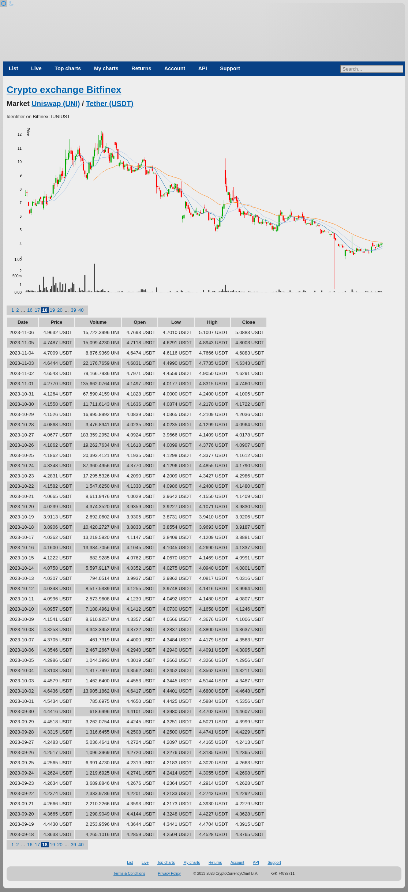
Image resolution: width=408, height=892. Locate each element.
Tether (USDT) (110, 104)
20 (59, 310)
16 (29, 310)
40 (80, 310)
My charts (106, 68)
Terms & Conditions (129, 874)
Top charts (68, 68)
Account (174, 68)
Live (36, 68)
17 (37, 310)
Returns (141, 68)
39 (73, 310)
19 (52, 310)
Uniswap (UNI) (55, 104)
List (13, 68)
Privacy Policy (169, 874)
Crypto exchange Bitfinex (64, 89)
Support (230, 68)
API (202, 68)
